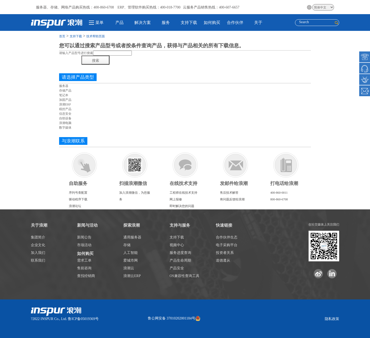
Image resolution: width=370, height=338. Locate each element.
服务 (166, 22)
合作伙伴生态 (226, 237)
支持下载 (189, 22)
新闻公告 (84, 237)
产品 (119, 22)
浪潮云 (128, 268)
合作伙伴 (235, 22)
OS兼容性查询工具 (184, 276)
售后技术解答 (229, 192)
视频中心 (177, 245)
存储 (127, 245)
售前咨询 (84, 268)
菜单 (96, 22)
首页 (62, 36)
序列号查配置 (78, 192)
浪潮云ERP (132, 276)
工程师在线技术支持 (183, 192)
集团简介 (38, 237)
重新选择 (65, 132)
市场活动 (84, 245)
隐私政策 (332, 319)
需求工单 (84, 260)
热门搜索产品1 (69, 68)
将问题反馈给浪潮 (232, 199)
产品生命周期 (180, 260)
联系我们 (38, 260)
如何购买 (212, 22)
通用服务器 (132, 237)
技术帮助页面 (95, 36)
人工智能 (130, 253)
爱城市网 (130, 260)
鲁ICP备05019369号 (83, 319)
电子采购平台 (226, 245)
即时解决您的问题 (182, 206)
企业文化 (38, 245)
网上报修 (176, 199)
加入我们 (38, 253)
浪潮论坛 (75, 206)
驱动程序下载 (78, 199)
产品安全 (177, 268)
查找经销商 (86, 276)
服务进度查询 (180, 253)
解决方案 (142, 22)
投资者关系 (225, 253)
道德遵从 (223, 260)
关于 (258, 22)
